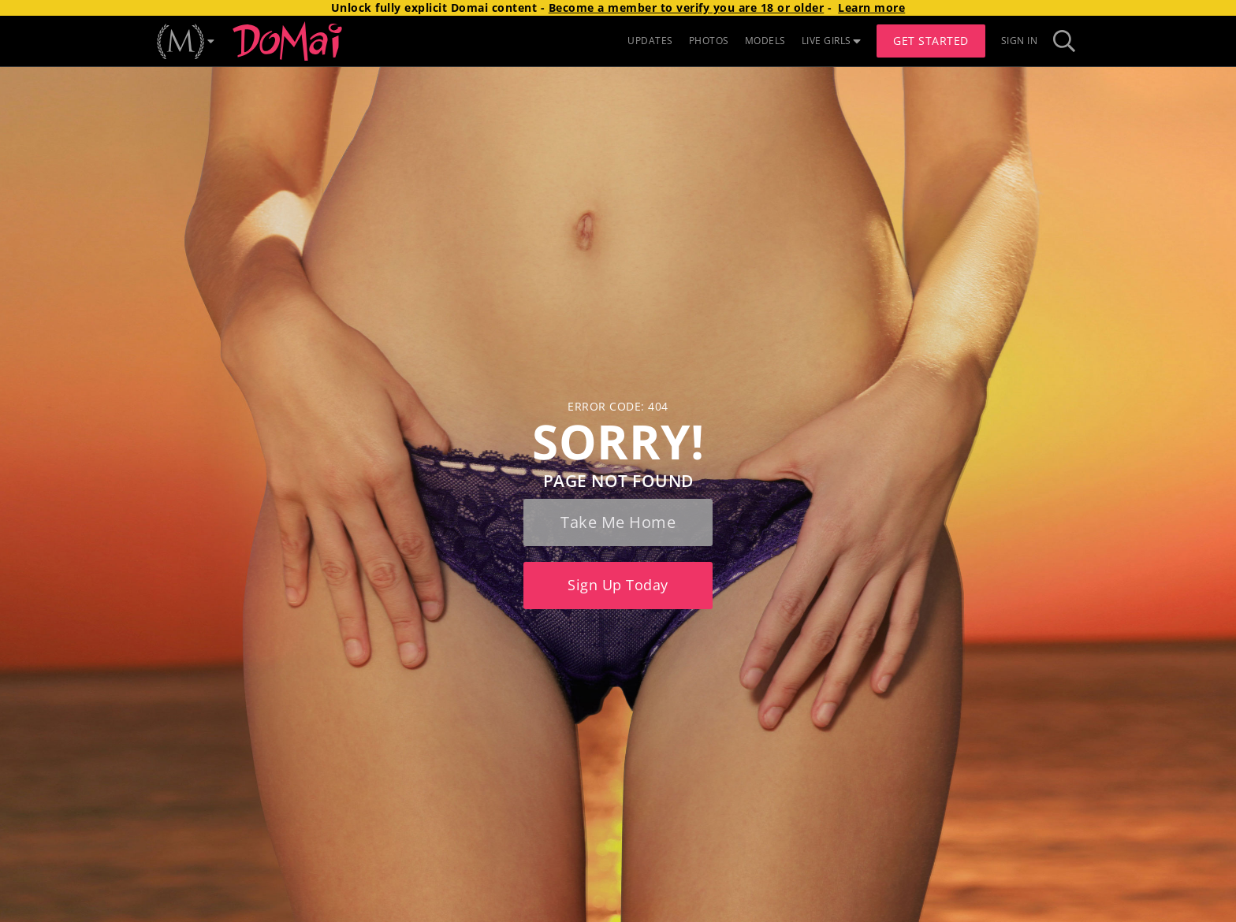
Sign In (1019, 40)
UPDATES (650, 40)
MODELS (765, 40)
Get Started (931, 40)
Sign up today (618, 584)
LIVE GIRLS (832, 40)
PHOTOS (709, 40)
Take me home (618, 522)
